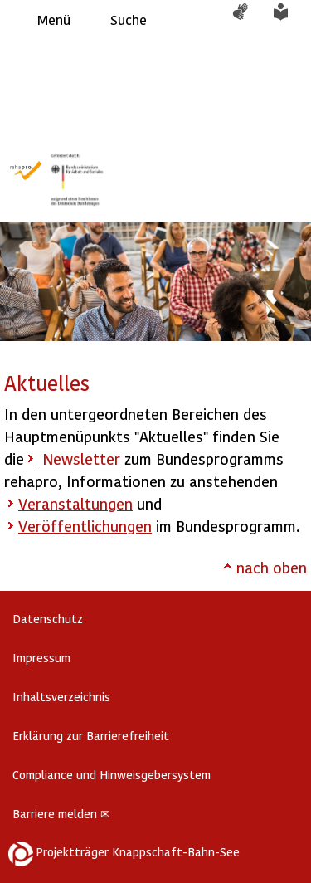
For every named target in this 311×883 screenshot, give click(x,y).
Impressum (41, 658)
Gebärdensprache (248, 20)
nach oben (271, 567)
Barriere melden (61, 814)
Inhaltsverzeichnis (61, 697)
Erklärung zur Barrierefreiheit (90, 736)
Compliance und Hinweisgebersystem (111, 775)
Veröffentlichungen (85, 525)
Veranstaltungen (75, 503)
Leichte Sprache (290, 20)
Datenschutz (47, 619)
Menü (53, 19)
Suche (128, 19)
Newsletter (79, 458)
